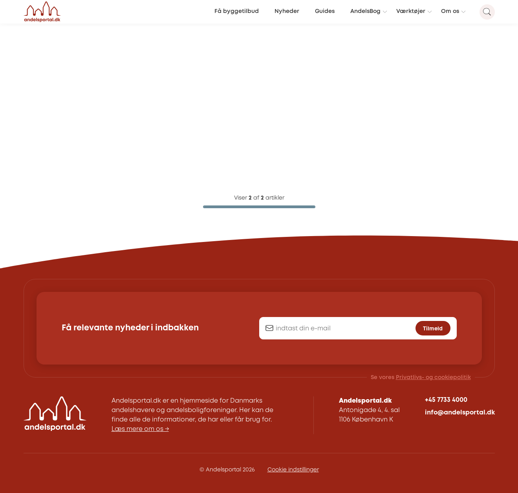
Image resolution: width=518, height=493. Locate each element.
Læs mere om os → (140, 429)
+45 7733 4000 (446, 400)
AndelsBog (365, 11)
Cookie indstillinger (293, 469)
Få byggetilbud (236, 11)
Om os (450, 11)
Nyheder (287, 11)
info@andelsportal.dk (460, 413)
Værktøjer (410, 11)
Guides (325, 11)
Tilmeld (433, 328)
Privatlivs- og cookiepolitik (433, 377)
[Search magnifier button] (487, 12)
